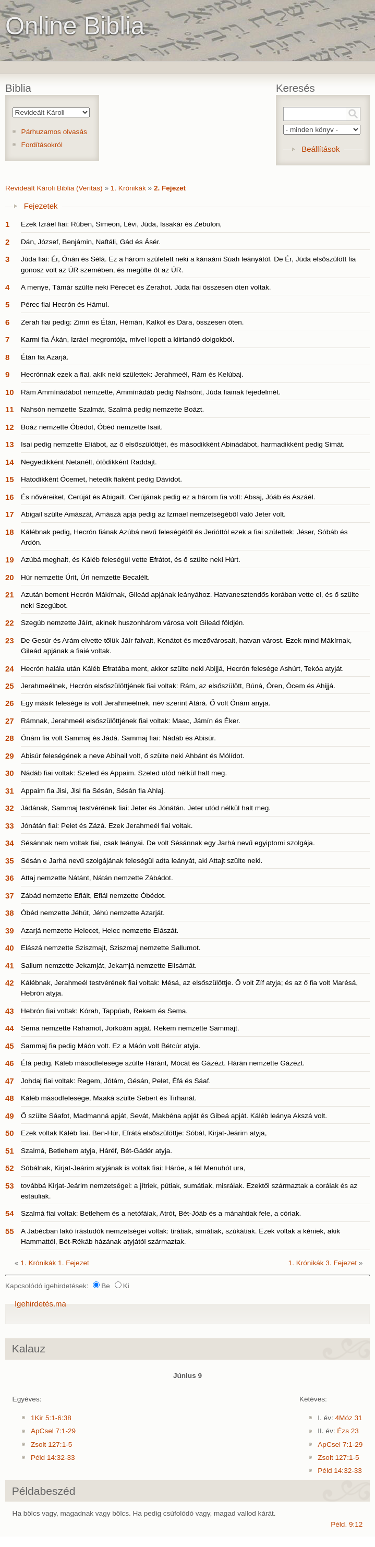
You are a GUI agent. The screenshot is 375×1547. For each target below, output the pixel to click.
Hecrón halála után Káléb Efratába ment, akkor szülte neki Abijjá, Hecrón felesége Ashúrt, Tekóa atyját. (182, 669)
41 (9, 965)
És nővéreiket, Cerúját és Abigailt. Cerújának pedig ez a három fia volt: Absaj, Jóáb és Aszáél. (168, 497)
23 (9, 640)
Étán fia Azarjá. (44, 357)
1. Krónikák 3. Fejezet (322, 1263)
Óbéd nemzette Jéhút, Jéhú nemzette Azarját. (93, 913)
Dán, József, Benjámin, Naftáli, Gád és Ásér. (91, 242)
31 (9, 790)
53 (9, 1185)
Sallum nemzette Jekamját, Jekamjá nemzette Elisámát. (109, 965)
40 (9, 947)
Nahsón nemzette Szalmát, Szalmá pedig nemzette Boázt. (112, 409)
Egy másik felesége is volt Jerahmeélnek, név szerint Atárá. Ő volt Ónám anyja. (145, 703)
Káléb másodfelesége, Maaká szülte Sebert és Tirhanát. (109, 1098)
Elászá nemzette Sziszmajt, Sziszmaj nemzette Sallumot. (111, 948)
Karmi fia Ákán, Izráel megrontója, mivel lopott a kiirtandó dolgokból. (128, 339)
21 (9, 594)
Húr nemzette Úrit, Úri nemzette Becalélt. (85, 577)
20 (9, 577)
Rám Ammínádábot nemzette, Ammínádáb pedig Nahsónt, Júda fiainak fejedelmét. (151, 392)
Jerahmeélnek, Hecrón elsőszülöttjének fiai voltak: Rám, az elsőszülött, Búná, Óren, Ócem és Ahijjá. (178, 686)
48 (9, 1098)
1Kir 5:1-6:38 (51, 1418)
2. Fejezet (170, 188)
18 (9, 531)
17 (9, 514)
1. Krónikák (128, 188)
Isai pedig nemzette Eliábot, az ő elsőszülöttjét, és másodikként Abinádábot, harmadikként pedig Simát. (183, 444)
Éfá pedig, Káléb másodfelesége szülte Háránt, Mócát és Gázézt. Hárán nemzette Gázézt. (163, 1063)
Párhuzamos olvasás (54, 132)
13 (9, 444)
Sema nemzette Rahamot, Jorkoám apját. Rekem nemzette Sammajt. (130, 1028)
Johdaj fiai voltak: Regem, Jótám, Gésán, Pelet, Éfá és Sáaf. (116, 1081)
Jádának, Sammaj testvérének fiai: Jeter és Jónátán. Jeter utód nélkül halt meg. (146, 808)
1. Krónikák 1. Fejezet (54, 1263)
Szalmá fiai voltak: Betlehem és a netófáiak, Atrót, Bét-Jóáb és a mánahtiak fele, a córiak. (161, 1213)
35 (9, 860)
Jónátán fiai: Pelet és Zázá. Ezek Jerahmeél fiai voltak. (106, 826)
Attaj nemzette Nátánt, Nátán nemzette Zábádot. (97, 878)
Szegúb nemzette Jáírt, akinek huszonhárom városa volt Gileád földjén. (133, 623)
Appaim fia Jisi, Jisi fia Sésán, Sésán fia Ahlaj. (93, 791)
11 (9, 409)
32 (9, 808)
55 (9, 1231)
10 (9, 392)
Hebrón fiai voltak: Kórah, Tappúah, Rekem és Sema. (104, 1011)
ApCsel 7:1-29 (53, 1431)
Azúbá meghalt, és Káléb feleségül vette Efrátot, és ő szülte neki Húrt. (130, 559)
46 (9, 1063)
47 (9, 1080)
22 (9, 622)
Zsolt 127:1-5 (51, 1444)
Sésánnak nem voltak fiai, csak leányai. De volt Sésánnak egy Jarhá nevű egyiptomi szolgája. (168, 843)
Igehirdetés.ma (40, 1303)
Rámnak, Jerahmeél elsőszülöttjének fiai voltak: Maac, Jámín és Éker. (130, 721)
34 (9, 842)
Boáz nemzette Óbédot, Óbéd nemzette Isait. (92, 427)
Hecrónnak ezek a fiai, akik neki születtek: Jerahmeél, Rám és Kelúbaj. (132, 374)
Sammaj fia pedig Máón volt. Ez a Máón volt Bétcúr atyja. (111, 1046)
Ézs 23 (348, 1431)
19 (9, 559)
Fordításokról (42, 145)
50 (9, 1133)
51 (9, 1150)
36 (9, 877)
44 (9, 1028)
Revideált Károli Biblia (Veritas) (54, 188)
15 (9, 479)
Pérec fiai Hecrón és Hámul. (65, 304)
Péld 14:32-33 (53, 1457)
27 (9, 720)
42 (9, 982)
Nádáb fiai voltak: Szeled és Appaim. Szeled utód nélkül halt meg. (124, 773)
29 (9, 755)
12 (9, 427)
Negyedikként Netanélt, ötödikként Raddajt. (89, 462)
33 (9, 825)
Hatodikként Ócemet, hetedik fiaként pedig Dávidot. (101, 479)
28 (9, 738)
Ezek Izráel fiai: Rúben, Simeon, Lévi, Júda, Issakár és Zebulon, (121, 224)
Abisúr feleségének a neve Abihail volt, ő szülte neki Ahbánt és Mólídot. (132, 756)
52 (9, 1168)
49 (9, 1115)
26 (9, 703)
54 (9, 1213)
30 (9, 773)
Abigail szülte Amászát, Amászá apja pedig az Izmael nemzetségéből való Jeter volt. (153, 514)
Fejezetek (41, 205)
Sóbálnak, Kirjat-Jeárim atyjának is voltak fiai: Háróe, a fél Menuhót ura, (133, 1168)
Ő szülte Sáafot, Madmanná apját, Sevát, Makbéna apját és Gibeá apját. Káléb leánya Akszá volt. (174, 1116)
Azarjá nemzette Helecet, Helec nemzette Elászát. (99, 930)
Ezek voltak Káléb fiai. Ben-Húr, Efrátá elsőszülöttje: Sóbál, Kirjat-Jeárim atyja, (144, 1133)
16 (9, 497)
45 (9, 1045)
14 (9, 462)
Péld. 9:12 (346, 1524)
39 (9, 930)
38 (9, 912)
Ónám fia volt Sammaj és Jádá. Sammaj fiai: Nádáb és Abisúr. (118, 738)
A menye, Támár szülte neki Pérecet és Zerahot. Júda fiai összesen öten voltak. (146, 287)
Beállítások (320, 149)
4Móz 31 (348, 1418)
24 (9, 668)
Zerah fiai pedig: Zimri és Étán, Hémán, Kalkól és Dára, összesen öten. (132, 322)
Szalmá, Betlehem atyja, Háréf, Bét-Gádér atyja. (96, 1151)
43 (9, 1010)
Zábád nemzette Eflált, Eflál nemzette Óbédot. (93, 896)
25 (9, 685)
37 (9, 895)
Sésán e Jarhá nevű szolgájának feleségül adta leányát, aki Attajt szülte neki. (141, 861)
